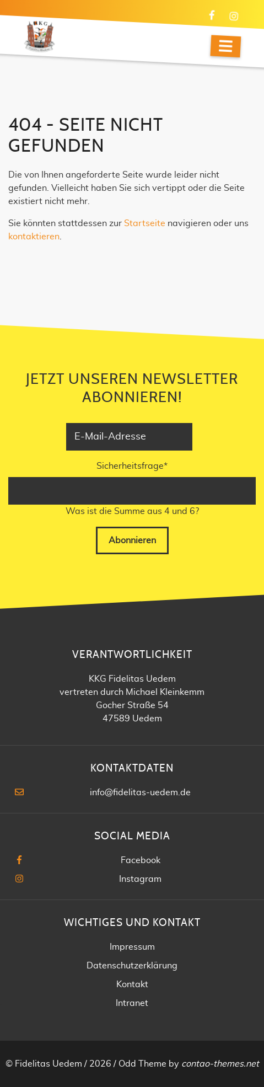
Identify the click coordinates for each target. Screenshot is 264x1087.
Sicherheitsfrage (132, 464)
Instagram (140, 879)
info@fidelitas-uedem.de (140, 792)
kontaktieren (34, 236)
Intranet (132, 1003)
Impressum (132, 947)
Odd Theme (142, 1063)
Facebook (140, 860)
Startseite (144, 223)
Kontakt (132, 984)
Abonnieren (132, 540)
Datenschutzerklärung (132, 965)
